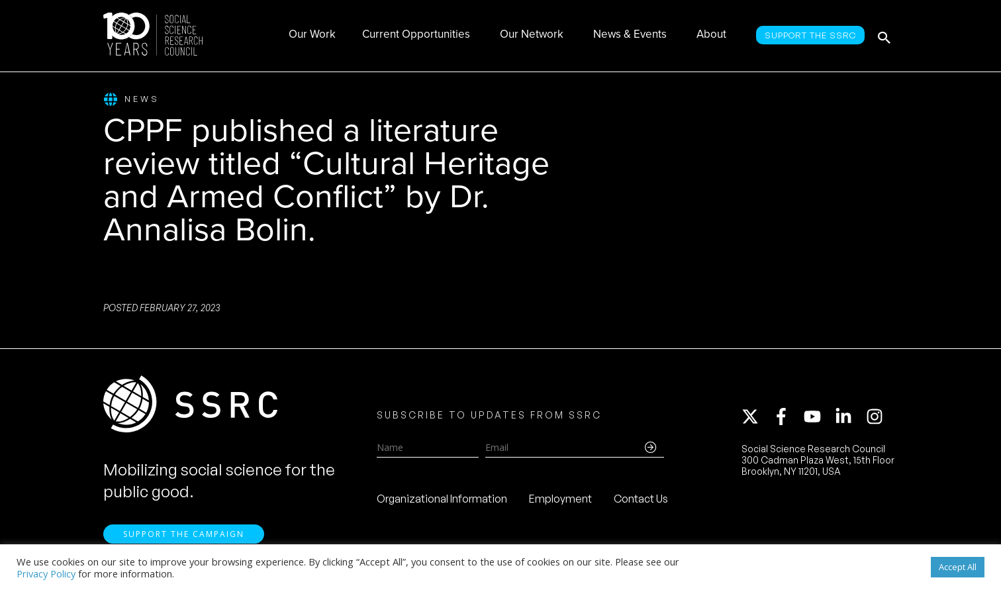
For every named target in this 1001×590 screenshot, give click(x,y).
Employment (560, 500)
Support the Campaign (183, 537)
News (131, 100)
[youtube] (818, 418)
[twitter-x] (756, 418)
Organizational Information (442, 500)
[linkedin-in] (849, 418)
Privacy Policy (46, 573)
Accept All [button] (958, 567)
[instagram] (877, 418)
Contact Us (641, 500)
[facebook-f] (787, 418)
